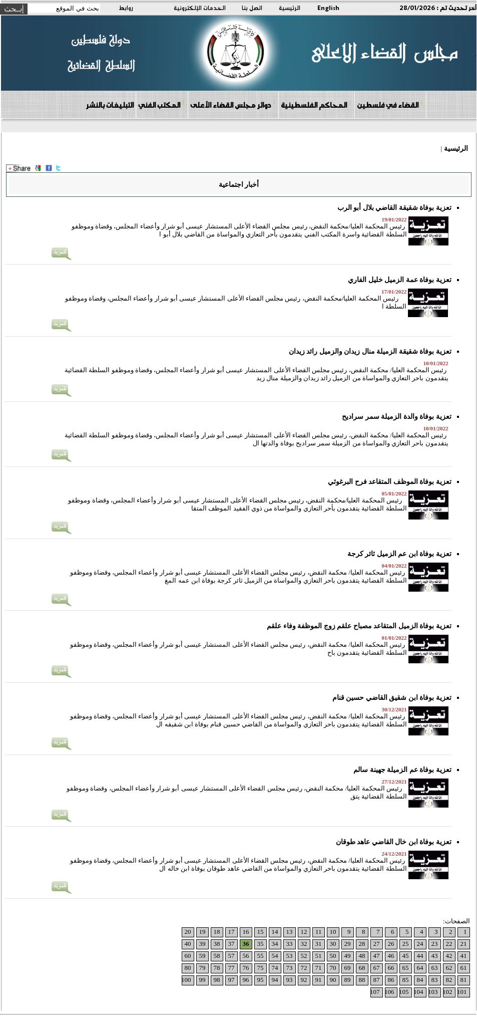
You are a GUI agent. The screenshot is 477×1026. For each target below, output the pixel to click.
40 (188, 943)
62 (449, 967)
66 (391, 967)
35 (260, 943)
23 (434, 943)
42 (449, 955)
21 (463, 943)
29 (347, 943)
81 (463, 979)
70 (333, 967)
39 (202, 943)
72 (304, 967)
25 (405, 943)
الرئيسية (289, 7)
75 (260, 967)
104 (418, 991)
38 (217, 943)
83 (434, 979)
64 (420, 967)
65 (405, 967)
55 (260, 955)
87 (376, 979)
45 (405, 955)
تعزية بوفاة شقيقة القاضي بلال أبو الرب (394, 207)
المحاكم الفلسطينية (316, 104)
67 (376, 967)
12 (304, 931)
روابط (126, 7)
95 (260, 979)
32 (304, 943)
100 (186, 979)
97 (231, 979)
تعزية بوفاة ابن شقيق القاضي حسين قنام (391, 697)
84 (420, 979)
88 (362, 979)
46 (391, 955)
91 (318, 979)
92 (304, 979)
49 (347, 955)
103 (433, 991)
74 (275, 967)
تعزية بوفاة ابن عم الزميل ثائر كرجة (399, 554)
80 (188, 967)
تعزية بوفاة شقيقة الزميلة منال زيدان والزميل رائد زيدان (370, 351)
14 (275, 931)
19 (202, 931)
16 (246, 931)
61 (463, 967)
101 (462, 991)
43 (434, 955)
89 (347, 979)
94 (275, 979)
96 (246, 979)
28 (362, 943)
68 (362, 967)
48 (362, 955)
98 (217, 979)
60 (188, 955)
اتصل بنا (252, 7)
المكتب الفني (161, 104)
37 (231, 943)
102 (447, 991)
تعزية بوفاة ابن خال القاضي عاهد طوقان (393, 842)
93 (289, 979)
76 (246, 967)
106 (389, 991)
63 (434, 967)
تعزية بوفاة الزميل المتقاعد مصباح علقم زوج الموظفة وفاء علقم (359, 626)
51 (318, 955)
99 (202, 979)
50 (333, 955)
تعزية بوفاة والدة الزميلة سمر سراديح (396, 416)
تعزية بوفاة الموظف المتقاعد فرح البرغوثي (389, 481)
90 (333, 979)
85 (405, 979)
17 (231, 931)
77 (231, 967)
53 (289, 955)
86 (391, 979)
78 (217, 967)
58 (217, 955)
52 (304, 955)
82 (449, 979)
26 (391, 943)
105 (404, 991)
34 (275, 943)
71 (318, 967)
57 (231, 955)
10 (333, 931)
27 (376, 943)
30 (333, 943)
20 (188, 931)
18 (217, 931)
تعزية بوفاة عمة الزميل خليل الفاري (399, 280)
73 (289, 967)
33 (289, 943)
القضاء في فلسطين (390, 104)
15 (260, 931)
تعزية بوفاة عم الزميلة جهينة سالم (402, 770)
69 (347, 967)
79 (202, 967)
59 (202, 955)
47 (376, 955)
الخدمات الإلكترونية (200, 7)
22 (449, 943)
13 (289, 931)
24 (420, 943)
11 (318, 931)
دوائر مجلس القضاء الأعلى (232, 104)
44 (420, 955)
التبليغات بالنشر (110, 105)
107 (375, 991)
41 (463, 955)
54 (275, 955)
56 (246, 955)
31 (318, 943)
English (328, 7)
